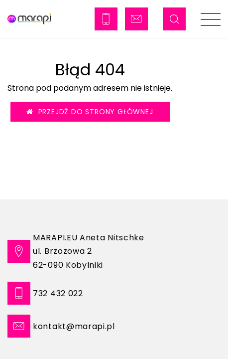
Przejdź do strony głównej (89, 112)
